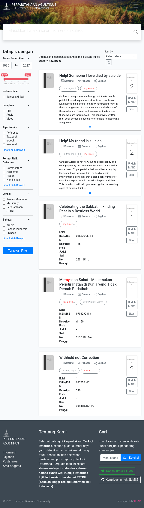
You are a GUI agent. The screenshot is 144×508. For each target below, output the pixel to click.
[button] (90, 127)
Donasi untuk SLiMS (117, 471)
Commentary (14, 167)
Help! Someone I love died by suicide (90, 75)
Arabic (10, 225)
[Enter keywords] (110, 457)
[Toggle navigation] (135, 6)
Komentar (67, 80)
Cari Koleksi (131, 457)
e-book (10, 140)
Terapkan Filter (18, 250)
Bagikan (100, 80)
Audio (10, 114)
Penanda (86, 81)
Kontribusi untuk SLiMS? (119, 479)
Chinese (11, 232)
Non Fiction (13, 179)
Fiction (10, 175)
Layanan (8, 457)
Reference (12, 132)
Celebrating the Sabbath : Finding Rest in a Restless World (87, 208)
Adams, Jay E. (69, 370)
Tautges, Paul (69, 88)
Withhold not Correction (79, 357)
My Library (13, 203)
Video (10, 118)
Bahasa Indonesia (17, 228)
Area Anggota (12, 466)
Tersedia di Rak (15, 96)
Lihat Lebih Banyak (14, 149)
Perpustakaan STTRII (15, 209)
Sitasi (132, 109)
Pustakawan (11, 461)
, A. (68, 224)
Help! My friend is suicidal (81, 141)
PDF (9, 110)
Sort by (108, 51)
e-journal (12, 144)
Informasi (9, 452)
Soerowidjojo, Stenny (93, 302)
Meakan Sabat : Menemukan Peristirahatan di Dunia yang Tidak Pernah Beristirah (87, 284)
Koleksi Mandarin (17, 199)
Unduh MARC (132, 100)
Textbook (12, 136)
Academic (12, 171)
